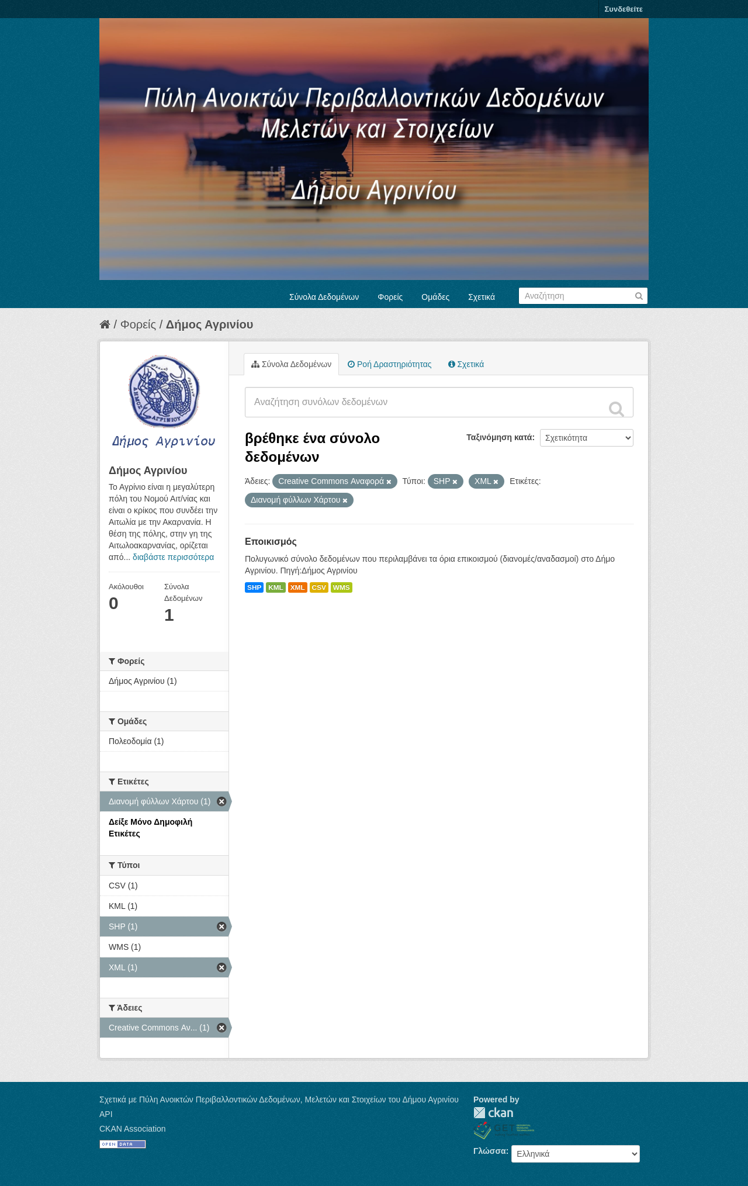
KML (275, 587)
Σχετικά (481, 297)
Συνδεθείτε (624, 9)
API (106, 1114)
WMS (341, 587)
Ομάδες (435, 297)
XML (297, 587)
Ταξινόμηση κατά (499, 437)
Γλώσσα (489, 1151)
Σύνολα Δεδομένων (324, 297)
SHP (254, 587)
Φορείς (390, 297)
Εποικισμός (271, 542)
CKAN (493, 1113)
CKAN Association (132, 1128)
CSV (319, 587)
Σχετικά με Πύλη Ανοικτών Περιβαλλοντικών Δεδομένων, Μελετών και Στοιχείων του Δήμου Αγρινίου (279, 1099)
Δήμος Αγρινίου (210, 324)
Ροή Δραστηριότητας (389, 364)
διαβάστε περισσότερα (173, 557)
